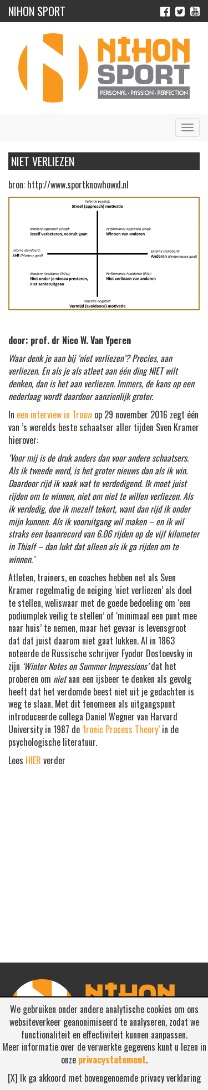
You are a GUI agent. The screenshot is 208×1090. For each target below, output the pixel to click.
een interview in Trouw (54, 414)
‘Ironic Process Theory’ (121, 729)
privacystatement (112, 1059)
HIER (33, 760)
